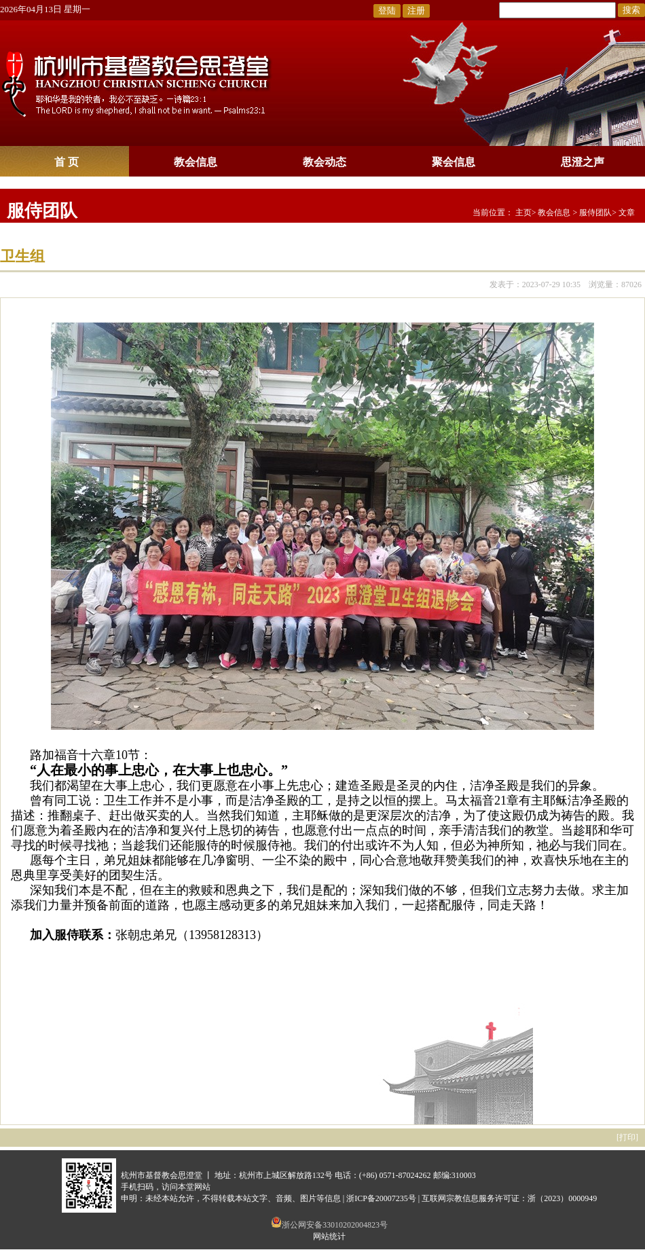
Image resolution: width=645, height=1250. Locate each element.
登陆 (387, 10)
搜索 (631, 10)
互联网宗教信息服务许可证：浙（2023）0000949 (509, 1198)
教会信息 (195, 162)
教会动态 (324, 162)
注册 (416, 10)
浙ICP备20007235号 (381, 1198)
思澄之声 (582, 162)
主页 (523, 212)
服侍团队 (42, 211)
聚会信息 (453, 162)
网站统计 (329, 1236)
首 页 (66, 162)
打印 (627, 1137)
